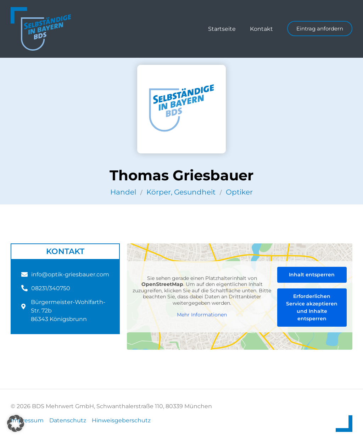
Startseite (222, 29)
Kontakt (261, 29)
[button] (15, 423)
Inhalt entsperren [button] (312, 274)
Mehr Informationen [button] (202, 315)
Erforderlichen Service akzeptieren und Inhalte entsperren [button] (311, 307)
